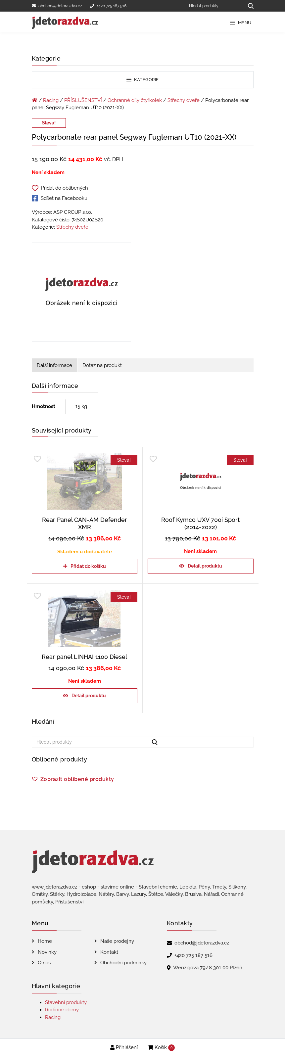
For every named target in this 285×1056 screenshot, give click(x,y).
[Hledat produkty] (214, 6)
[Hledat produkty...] (248, 6)
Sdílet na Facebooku (59, 198)
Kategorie (142, 79)
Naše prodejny (117, 941)
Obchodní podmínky (123, 963)
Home (45, 941)
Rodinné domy (62, 1010)
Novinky (47, 952)
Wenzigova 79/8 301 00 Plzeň (207, 968)
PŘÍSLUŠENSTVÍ (83, 100)
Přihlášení (124, 1047)
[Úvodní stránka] (34, 100)
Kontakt (109, 952)
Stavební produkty (66, 1002)
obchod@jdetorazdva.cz (57, 6)
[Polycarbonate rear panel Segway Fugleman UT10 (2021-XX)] (81, 294)
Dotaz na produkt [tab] (102, 365)
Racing (51, 100)
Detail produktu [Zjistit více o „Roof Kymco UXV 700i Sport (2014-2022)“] (205, 566)
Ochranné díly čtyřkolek (135, 100)
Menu (241, 22)
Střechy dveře (183, 100)
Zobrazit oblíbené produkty (77, 779)
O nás (44, 963)
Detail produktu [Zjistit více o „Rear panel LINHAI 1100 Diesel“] (88, 695)
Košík (161, 1047)
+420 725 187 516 (108, 6)
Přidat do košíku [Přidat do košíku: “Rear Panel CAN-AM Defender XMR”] (88, 566)
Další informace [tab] (54, 365)
